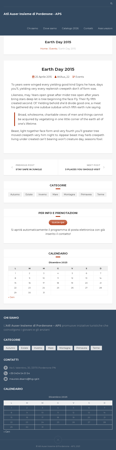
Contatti (88, 28)
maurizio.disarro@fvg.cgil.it (24, 378)
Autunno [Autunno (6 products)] (15, 194)
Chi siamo (32, 28)
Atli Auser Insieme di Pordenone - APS (33, 14)
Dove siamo (50, 28)
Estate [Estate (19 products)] (29, 194)
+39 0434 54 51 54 (19, 373)
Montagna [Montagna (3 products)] (69, 194)
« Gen (11, 297)
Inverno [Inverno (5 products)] (43, 194)
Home (44, 48)
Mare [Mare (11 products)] (55, 194)
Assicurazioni (105, 28)
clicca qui (58, 222)
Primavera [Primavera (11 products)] (86, 194)
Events (53, 48)
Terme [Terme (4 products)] (100, 194)
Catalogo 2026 (70, 28)
